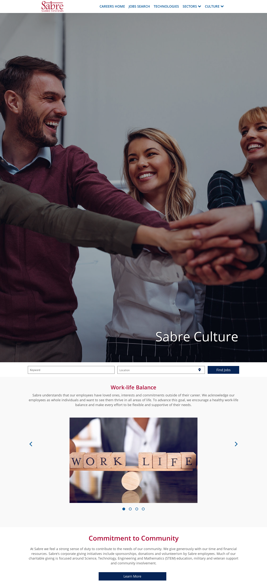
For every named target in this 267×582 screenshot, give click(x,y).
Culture (214, 6)
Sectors (192, 6)
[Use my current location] (199, 370)
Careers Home (112, 6)
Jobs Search (139, 6)
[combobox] (71, 370)
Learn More (132, 576)
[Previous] (31, 444)
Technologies (166, 6)
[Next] (235, 444)
